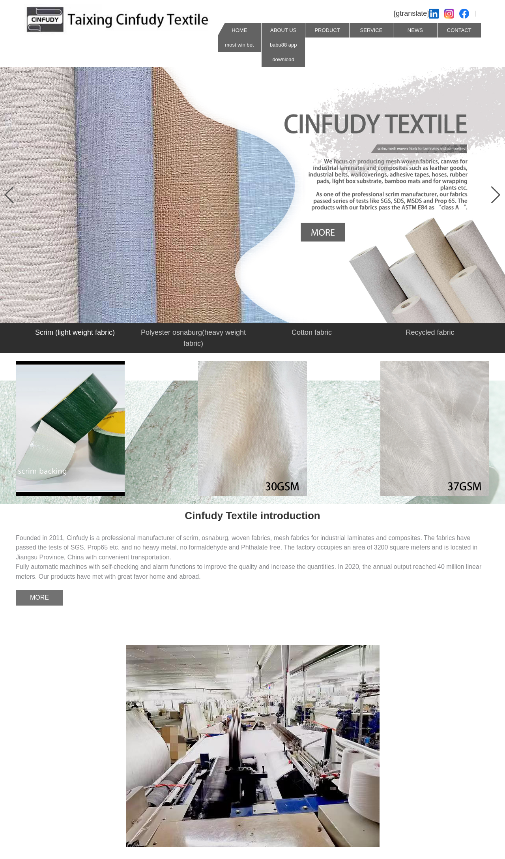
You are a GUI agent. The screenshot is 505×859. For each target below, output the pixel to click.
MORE (39, 597)
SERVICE (371, 30)
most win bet (239, 45)
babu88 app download (283, 52)
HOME (239, 30)
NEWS (415, 30)
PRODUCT (327, 30)
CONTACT (459, 30)
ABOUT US (283, 30)
